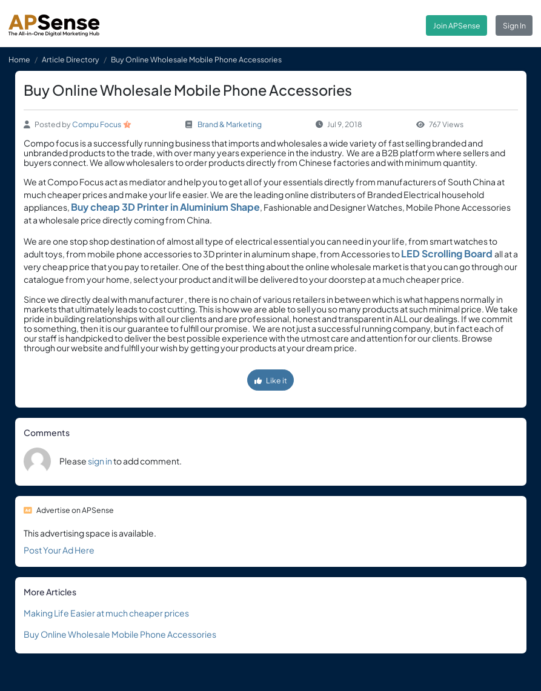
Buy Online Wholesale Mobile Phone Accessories (120, 634)
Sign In (514, 25)
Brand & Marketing (229, 124)
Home (19, 59)
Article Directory (70, 59)
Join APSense (456, 25)
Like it (270, 380)
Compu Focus (96, 124)
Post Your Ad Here (59, 549)
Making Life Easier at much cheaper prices (106, 612)
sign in (100, 460)
